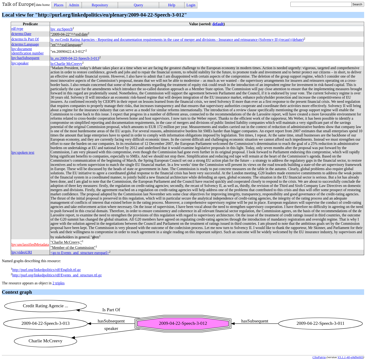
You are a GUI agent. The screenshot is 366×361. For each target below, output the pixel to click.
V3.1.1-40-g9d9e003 (350, 357)
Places (58, 5)
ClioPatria (319, 357)
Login (191, 5)
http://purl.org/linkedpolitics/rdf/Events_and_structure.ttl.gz (57, 275)
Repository (100, 5)
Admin (74, 5)
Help (171, 5)
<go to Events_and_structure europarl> (79, 253)
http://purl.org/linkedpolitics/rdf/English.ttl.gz (46, 270)
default (218, 24)
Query (138, 5)
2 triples (59, 283)
